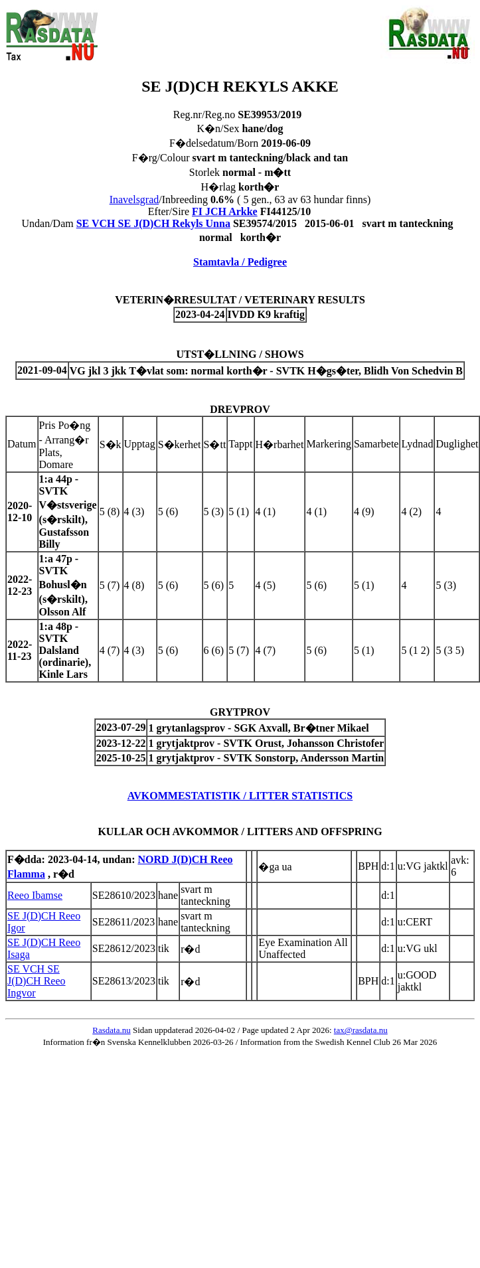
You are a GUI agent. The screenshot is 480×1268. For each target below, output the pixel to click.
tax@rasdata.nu (361, 1030)
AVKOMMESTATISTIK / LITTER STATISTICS (240, 795)
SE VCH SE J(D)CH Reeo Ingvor (36, 980)
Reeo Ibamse (34, 895)
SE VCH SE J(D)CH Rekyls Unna (153, 223)
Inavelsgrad (134, 199)
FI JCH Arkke (225, 211)
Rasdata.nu (111, 1030)
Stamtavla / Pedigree (240, 262)
